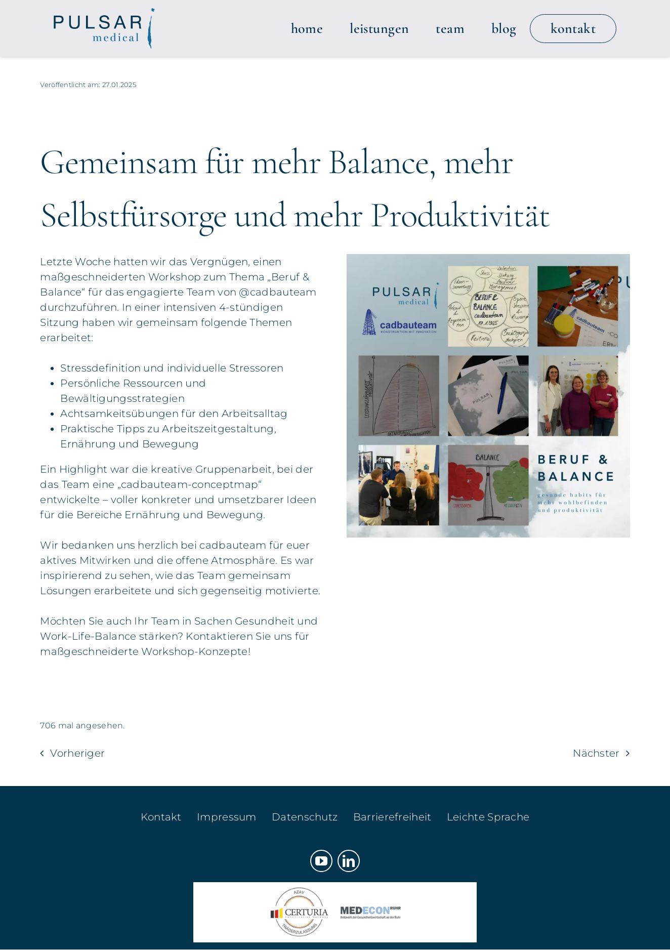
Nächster (596, 753)
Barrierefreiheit (392, 817)
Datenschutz (305, 817)
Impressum (227, 817)
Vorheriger (77, 753)
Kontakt (161, 817)
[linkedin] (349, 861)
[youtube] (321, 861)
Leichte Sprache (488, 817)
